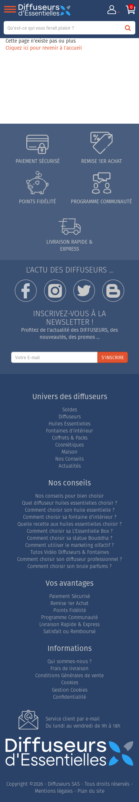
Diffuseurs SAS (64, 784)
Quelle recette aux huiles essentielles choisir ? (69, 524)
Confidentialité (69, 697)
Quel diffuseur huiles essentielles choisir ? (69, 503)
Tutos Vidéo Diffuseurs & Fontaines (69, 552)
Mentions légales (54, 791)
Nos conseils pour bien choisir (69, 495)
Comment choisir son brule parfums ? (69, 566)
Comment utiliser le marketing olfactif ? (69, 545)
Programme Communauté (69, 617)
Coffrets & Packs (69, 437)
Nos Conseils (69, 458)
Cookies (69, 682)
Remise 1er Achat (69, 603)
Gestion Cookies (69, 690)
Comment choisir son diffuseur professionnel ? (69, 559)
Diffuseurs (70, 416)
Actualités (70, 465)
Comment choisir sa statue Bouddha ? (69, 538)
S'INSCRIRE (113, 357)
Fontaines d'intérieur (69, 430)
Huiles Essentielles (69, 423)
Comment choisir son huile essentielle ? (70, 510)
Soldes (69, 409)
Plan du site (91, 791)
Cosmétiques (69, 444)
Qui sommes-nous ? (69, 661)
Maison (69, 451)
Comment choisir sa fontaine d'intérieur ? (69, 517)
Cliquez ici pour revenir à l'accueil (44, 47)
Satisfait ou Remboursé (69, 631)
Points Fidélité (69, 610)
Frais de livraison (69, 668)
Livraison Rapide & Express (69, 624)
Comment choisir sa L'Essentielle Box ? (70, 531)
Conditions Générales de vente (69, 675)
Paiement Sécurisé (69, 596)
